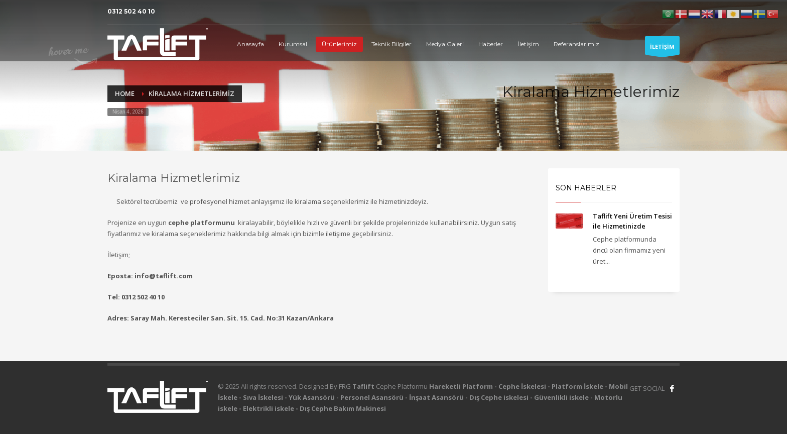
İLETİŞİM (662, 49)
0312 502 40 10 (131, 11)
